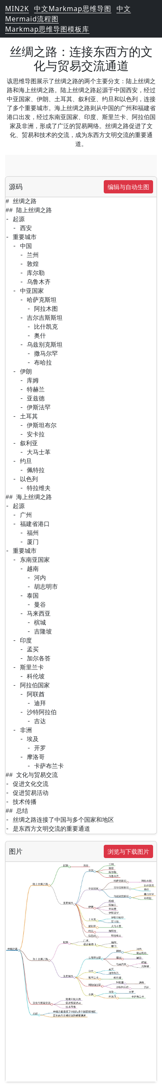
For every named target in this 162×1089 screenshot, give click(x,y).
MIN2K (17, 8)
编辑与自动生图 (128, 187)
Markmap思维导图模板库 (47, 29)
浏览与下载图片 (128, 851)
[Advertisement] (81, 165)
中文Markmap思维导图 (72, 8)
